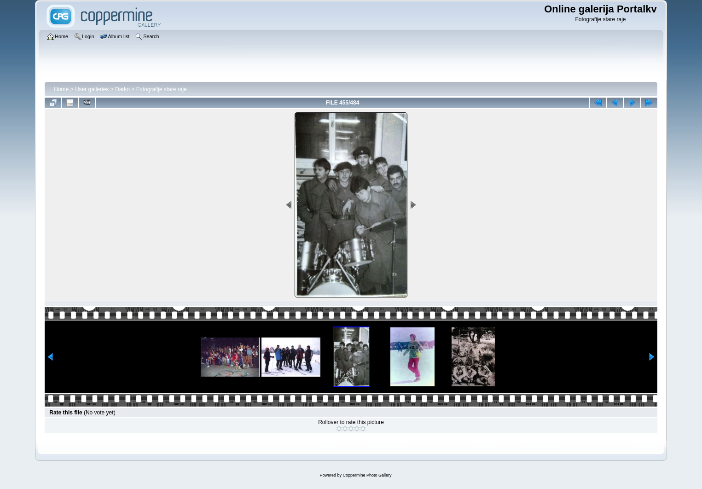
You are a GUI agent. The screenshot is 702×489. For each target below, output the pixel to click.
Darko (122, 89)
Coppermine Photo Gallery (366, 475)
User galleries (92, 89)
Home (61, 89)
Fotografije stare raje (161, 89)
